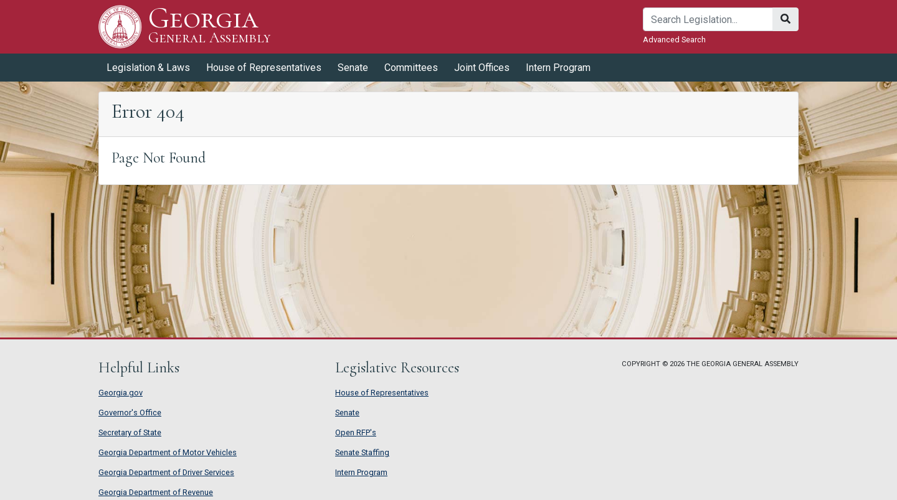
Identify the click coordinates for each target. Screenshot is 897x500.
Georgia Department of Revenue (155, 492)
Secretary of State (129, 432)
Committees (411, 67)
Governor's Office (129, 412)
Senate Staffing (362, 452)
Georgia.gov (120, 392)
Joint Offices (482, 67)
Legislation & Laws (148, 67)
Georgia (209, 26)
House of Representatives (263, 67)
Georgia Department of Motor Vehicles (167, 452)
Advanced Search (674, 39)
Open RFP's (355, 432)
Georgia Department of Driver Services (166, 472)
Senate (353, 67)
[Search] (708, 19)
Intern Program (558, 67)
